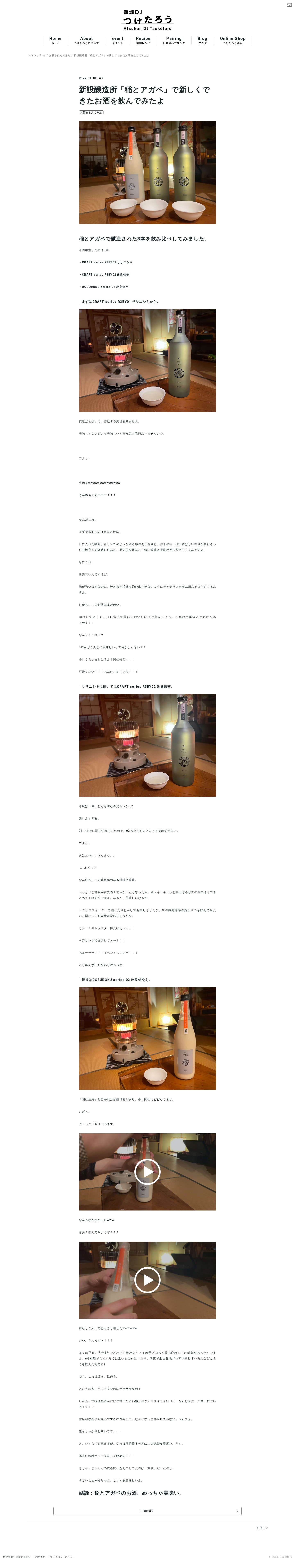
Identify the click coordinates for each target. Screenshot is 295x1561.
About (86, 40)
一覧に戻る (147, 1512)
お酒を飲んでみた (91, 112)
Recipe (143, 40)
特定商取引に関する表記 (17, 1556)
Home (55, 40)
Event (117, 40)
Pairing (174, 40)
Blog (203, 40)
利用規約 (40, 1556)
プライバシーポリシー (62, 1556)
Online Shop (233, 40)
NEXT (260, 1529)
